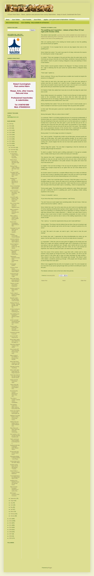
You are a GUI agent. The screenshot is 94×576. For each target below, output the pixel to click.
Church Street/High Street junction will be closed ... (15, 187)
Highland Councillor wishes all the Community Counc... (15, 417)
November (13, 149)
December (13, 147)
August (12, 500)
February (13, 513)
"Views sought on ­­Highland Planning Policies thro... (14, 252)
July (12, 503)
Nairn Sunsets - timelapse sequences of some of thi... (14, 489)
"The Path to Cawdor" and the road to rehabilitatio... (15, 400)
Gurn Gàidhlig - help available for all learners (35, 22)
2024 (10, 126)
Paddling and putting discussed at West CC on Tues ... (14, 181)
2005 (10, 538)
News (7, 19)
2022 (10, 130)
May (12, 507)
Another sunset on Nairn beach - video (14, 290)
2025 (10, 123)
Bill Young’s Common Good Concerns (14, 494)
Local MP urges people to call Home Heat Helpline (14, 199)
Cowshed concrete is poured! (14, 333)
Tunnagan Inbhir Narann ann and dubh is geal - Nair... (15, 174)
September (13, 498)
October (13, 152)
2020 (10, 134)
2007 (10, 534)
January (13, 516)
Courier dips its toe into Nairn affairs (15, 462)
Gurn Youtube (27, 19)
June (12, 505)
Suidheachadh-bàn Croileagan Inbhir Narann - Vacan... (15, 447)
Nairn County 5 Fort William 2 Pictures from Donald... (14, 357)
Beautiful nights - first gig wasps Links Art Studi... (15, 299)
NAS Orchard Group (12, 22)
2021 (10, 132)
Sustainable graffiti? (13, 264)
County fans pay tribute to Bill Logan (14, 275)
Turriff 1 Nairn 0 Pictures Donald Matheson (15, 295)
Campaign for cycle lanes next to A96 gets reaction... (15, 230)
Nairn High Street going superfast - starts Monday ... (15, 280)
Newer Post (44, 280)
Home (64, 280)
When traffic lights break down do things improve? (15, 371)
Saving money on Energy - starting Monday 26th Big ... (15, 305)
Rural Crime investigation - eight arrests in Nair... (14, 224)
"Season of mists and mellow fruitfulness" (14, 285)
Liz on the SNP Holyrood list (14, 336)
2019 (10, 137)
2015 (10, 145)
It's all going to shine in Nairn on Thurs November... (14, 155)
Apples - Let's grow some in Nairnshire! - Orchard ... (60, 19)
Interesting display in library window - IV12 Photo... (15, 458)
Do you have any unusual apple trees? (14, 453)
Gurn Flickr (37, 19)
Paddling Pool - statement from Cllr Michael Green (14, 482)
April (12, 509)
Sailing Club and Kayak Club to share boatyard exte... (14, 423)
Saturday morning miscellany (14, 367)
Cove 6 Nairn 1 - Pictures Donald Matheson (15, 472)
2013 (10, 521)
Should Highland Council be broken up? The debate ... (14, 246)
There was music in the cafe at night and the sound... (15, 376)
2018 (10, 139)
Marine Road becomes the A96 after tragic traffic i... (14, 162)
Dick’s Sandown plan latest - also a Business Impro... (15, 193)
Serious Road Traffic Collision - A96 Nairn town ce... (15, 168)
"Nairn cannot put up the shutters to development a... (14, 441)
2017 (10, 141)
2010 (10, 527)
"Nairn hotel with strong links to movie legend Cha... (14, 386)
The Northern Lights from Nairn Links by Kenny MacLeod (15, 406)
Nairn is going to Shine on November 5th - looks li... (14, 211)
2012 (10, 523)
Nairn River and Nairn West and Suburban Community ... (14, 430)
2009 (10, 529)
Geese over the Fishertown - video (14, 381)
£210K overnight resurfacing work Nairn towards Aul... (15, 322)
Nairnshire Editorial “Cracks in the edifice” (15, 346)
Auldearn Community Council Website (15, 236)
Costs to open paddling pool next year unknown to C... (14, 328)
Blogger (50, 567)
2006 (10, 536)
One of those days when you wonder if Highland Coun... (15, 205)
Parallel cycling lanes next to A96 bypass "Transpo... (14, 466)
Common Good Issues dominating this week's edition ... (15, 269)
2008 (10, 531)
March (12, 511)
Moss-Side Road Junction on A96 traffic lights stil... (15, 363)
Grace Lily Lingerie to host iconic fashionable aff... (15, 412)
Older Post (83, 280)
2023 (10, 128)
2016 (10, 143)
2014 (10, 518)
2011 (10, 525)
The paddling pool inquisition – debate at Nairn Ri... (14, 316)
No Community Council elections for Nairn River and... (14, 393)
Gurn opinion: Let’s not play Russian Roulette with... (15, 436)
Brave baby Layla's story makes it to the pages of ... (15, 341)
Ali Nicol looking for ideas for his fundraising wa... (15, 310)
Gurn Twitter (16, 19)
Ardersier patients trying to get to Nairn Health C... (15, 240)
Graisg (48, 275)
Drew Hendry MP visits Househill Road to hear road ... (14, 351)
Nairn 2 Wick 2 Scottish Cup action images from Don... (14, 217)
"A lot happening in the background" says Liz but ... (15, 477)
